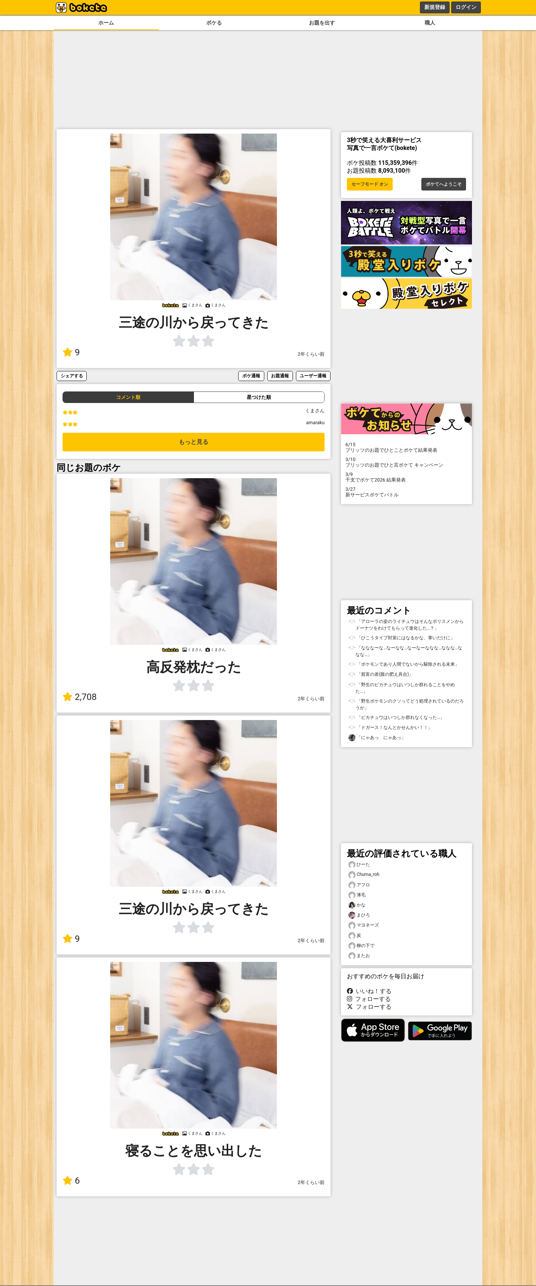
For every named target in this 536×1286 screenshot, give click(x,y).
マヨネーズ (363, 925)
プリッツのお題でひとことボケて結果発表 (406, 447)
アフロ (359, 885)
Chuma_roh (363, 874)
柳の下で (361, 945)
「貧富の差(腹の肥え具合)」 (380, 674)
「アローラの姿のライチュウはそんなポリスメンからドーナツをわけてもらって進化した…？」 (406, 624)
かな (357, 905)
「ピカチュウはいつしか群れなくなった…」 (396, 717)
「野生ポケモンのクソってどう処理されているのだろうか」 (406, 704)
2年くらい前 (311, 354)
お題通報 (280, 375)
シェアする (72, 375)
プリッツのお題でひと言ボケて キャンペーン (406, 462)
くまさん (315, 410)
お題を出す (322, 23)
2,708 (80, 697)
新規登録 (434, 7)
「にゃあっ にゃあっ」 (377, 737)
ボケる (214, 23)
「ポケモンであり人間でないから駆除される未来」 (403, 664)
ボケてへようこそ (444, 184)
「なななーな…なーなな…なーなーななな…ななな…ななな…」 (405, 650)
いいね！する (369, 991)
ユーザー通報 (313, 375)
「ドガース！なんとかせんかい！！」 (390, 727)
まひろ (359, 915)
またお (359, 955)
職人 (430, 23)
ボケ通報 (251, 375)
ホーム (106, 23)
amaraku (315, 422)
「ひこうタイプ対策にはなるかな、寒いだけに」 (401, 638)
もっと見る (193, 442)
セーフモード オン (369, 184)
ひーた (359, 864)
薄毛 (357, 895)
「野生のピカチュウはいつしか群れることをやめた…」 (401, 687)
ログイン (466, 7)
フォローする (369, 998)
